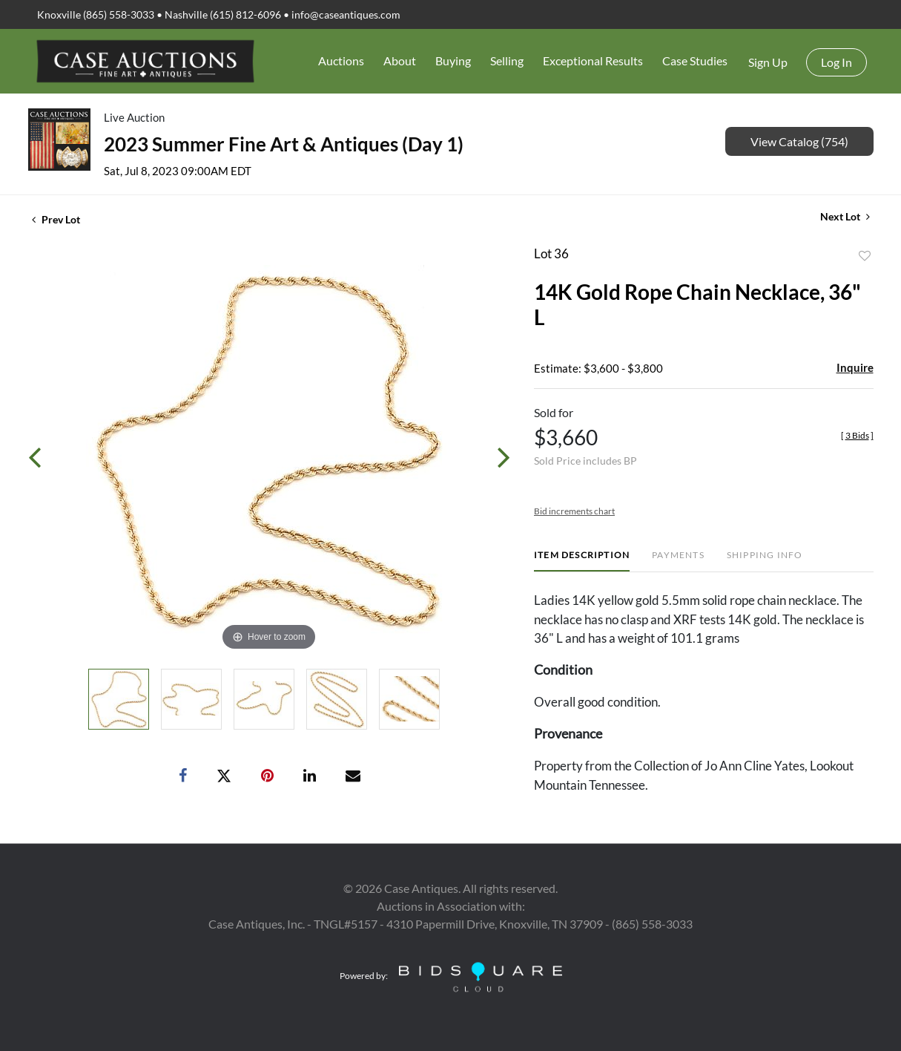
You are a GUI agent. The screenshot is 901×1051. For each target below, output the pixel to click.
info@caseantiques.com (345, 14)
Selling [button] (507, 60)
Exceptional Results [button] (593, 60)
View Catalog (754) (799, 141)
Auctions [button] (341, 60)
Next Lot (845, 216)
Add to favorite (865, 256)
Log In (836, 62)
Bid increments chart (574, 511)
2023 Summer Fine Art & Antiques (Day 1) (283, 144)
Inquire (855, 367)
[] (857, 435)
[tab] (582, 561)
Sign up (768, 62)
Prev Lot (56, 219)
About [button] (399, 60)
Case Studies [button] (694, 60)
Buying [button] (453, 60)
